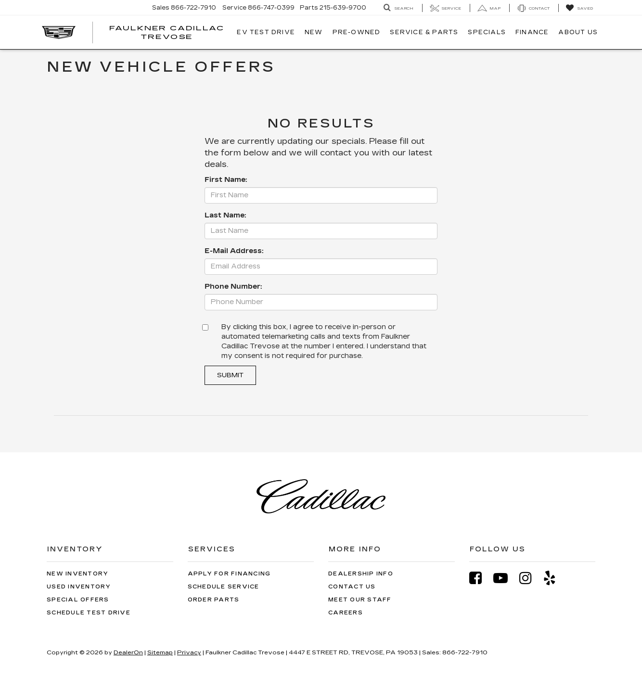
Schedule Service (223, 587)
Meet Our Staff (360, 600)
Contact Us (352, 587)
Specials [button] (487, 32)
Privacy (189, 652)
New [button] (314, 32)
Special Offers (78, 600)
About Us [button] (578, 32)
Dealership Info (360, 574)
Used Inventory (79, 587)
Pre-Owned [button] (357, 32)
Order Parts (214, 600)
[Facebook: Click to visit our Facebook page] (480, 578)
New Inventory (77, 574)
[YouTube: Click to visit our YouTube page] (505, 578)
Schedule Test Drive (88, 613)
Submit (230, 375)
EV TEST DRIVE (266, 32)
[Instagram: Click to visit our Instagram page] (530, 578)
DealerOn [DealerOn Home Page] (128, 652)
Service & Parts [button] (424, 32)
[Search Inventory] (398, 8)
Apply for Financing (229, 574)
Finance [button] (532, 32)
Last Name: (225, 215)
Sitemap (160, 652)
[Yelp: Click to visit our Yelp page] (554, 578)
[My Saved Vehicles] (579, 8)
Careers (345, 613)
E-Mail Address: (234, 251)
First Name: (226, 180)
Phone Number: (233, 286)
